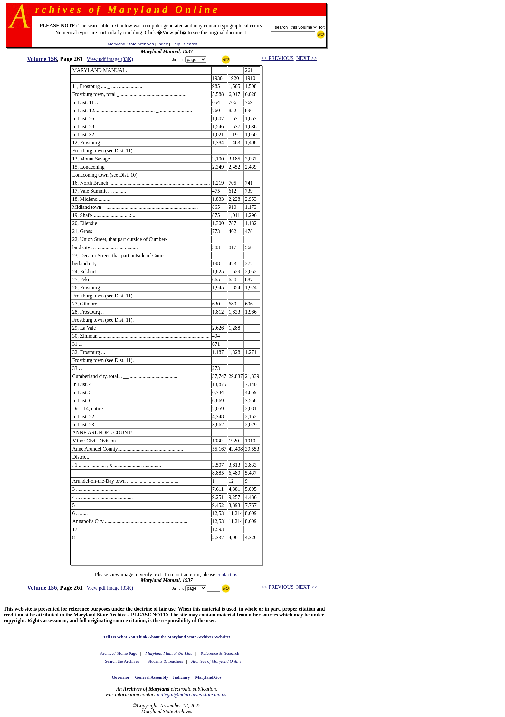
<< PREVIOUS (277, 58)
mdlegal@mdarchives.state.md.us (191, 694)
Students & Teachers (165, 661)
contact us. (227, 574)
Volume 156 (42, 58)
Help (175, 44)
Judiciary (181, 677)
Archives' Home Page (118, 653)
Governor (120, 677)
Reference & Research (220, 653)
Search (190, 44)
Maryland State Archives (131, 44)
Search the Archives (122, 661)
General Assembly (151, 677)
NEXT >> (306, 58)
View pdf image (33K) (110, 59)
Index (162, 44)
